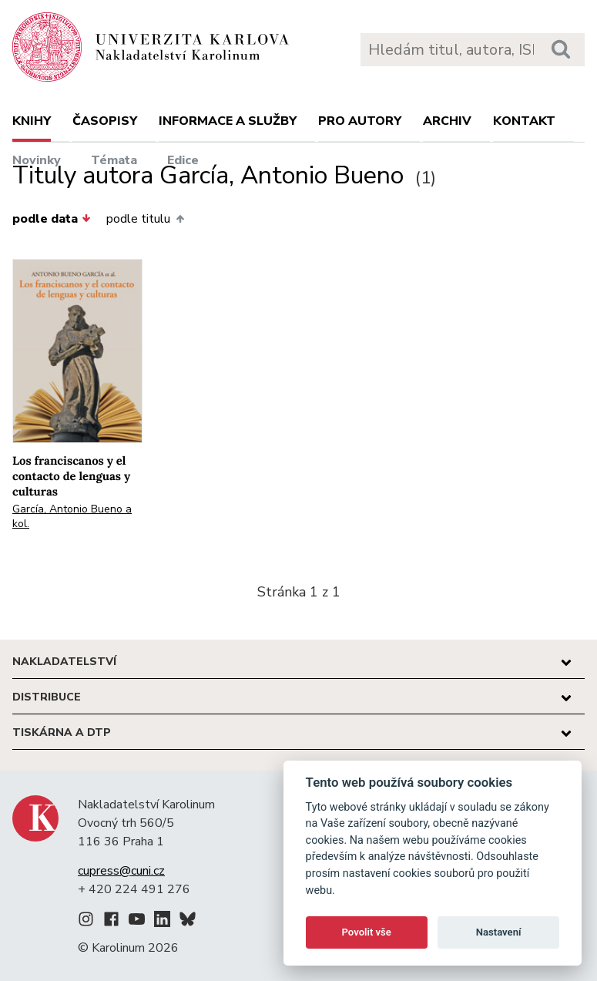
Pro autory (359, 121)
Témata (114, 160)
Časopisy (104, 121)
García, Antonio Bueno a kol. (72, 516)
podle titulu (144, 218)
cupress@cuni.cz (121, 870)
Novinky (36, 160)
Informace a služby (228, 121)
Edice (183, 160)
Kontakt (524, 121)
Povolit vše (366, 932)
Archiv (447, 121)
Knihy (31, 121)
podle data (51, 218)
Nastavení (499, 932)
